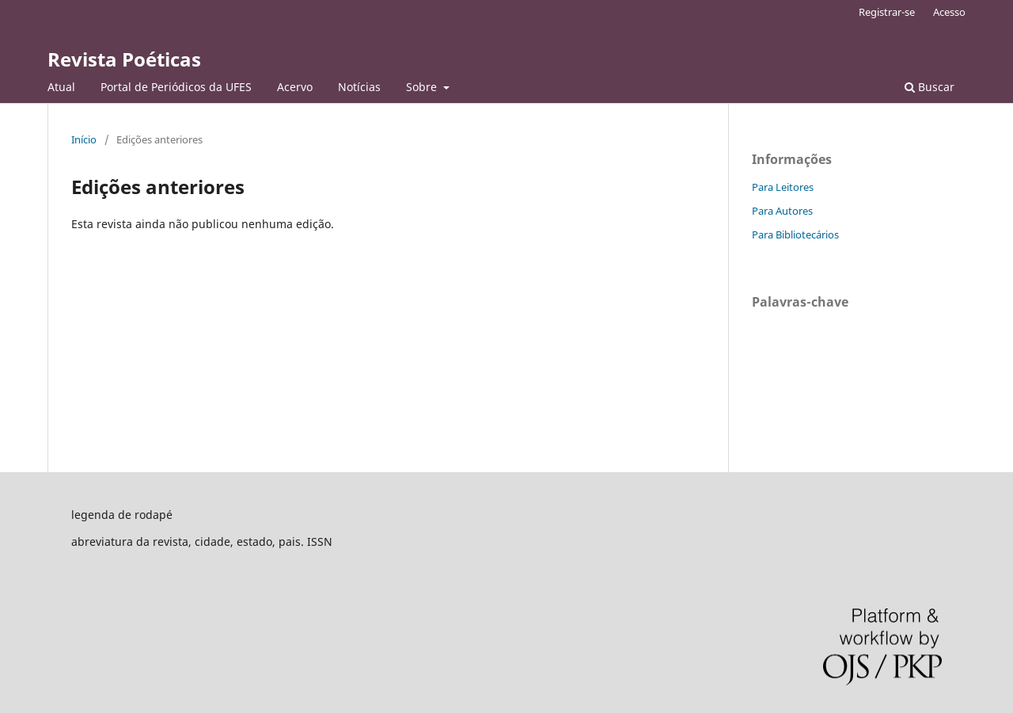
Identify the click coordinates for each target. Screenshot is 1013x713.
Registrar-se (887, 12)
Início (84, 139)
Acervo (295, 86)
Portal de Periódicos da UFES (176, 86)
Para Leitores (783, 187)
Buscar (929, 86)
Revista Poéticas (124, 59)
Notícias (359, 86)
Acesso (949, 12)
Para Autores (782, 211)
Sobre (423, 86)
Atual (61, 86)
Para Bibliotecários (795, 234)
